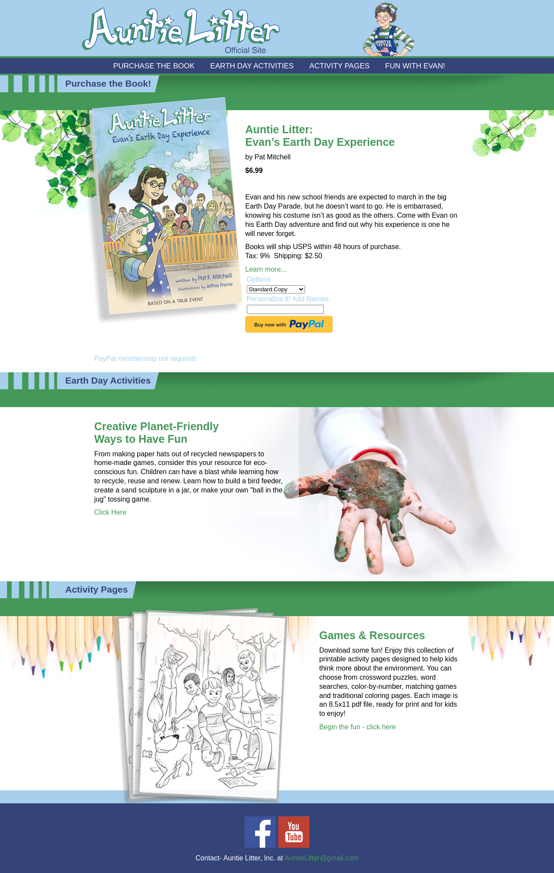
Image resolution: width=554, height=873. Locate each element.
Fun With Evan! (415, 66)
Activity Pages (339, 66)
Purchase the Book (154, 66)
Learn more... (266, 269)
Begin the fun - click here (357, 727)
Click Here (110, 512)
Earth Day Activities (252, 66)
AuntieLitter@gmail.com (322, 858)
